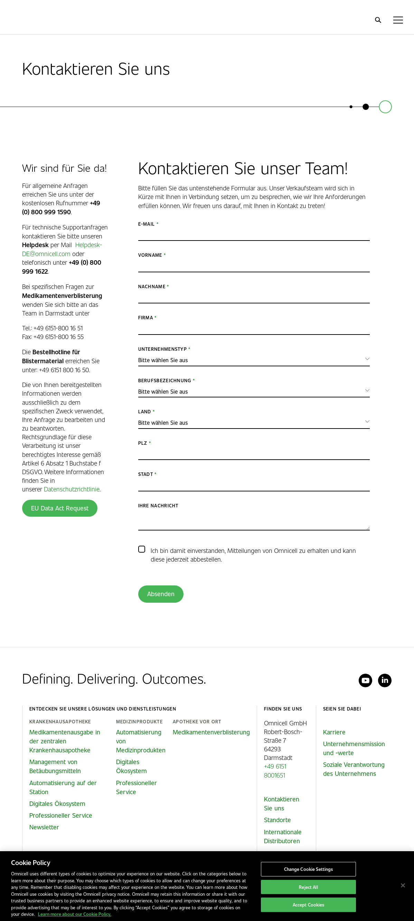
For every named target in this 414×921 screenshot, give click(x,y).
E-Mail (146, 224)
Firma (145, 317)
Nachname (152, 286)
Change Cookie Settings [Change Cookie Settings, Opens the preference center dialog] (308, 869)
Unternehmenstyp (162, 349)
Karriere (334, 732)
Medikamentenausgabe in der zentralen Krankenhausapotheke (64, 741)
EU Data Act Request (59, 508)
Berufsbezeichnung (164, 380)
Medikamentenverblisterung (211, 732)
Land (144, 411)
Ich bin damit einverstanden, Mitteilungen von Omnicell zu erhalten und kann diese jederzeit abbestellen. (253, 554)
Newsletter (44, 827)
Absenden (161, 594)
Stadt (145, 474)
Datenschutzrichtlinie (72, 489)
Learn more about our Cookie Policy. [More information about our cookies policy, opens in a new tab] (74, 914)
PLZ (143, 443)
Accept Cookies (308, 905)
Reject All (308, 887)
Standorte (277, 820)
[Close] (403, 885)
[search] (378, 20)
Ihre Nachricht (158, 505)
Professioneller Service (60, 815)
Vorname (150, 255)
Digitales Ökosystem (57, 803)
